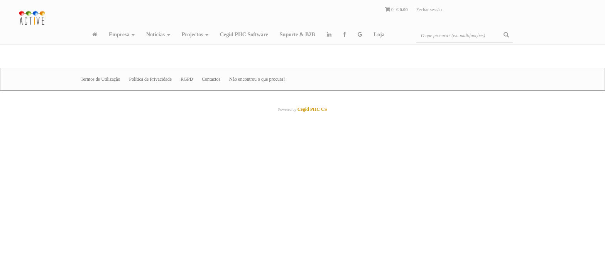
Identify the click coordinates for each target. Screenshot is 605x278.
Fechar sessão (429, 9)
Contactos (211, 79)
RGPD (187, 79)
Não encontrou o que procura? (257, 79)
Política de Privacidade (150, 79)
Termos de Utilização (100, 79)
